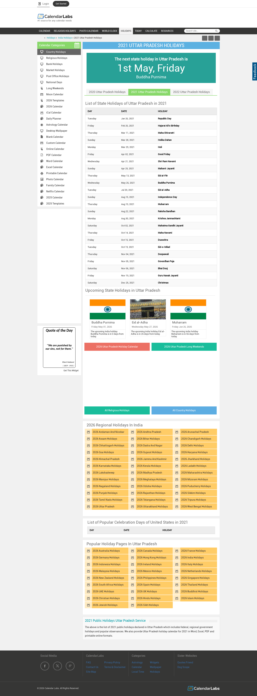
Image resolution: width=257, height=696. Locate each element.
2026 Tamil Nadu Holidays (107, 499)
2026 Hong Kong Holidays (151, 557)
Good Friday (164, 154)
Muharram (163, 204)
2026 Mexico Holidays (149, 571)
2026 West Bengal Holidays (196, 506)
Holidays (51, 38)
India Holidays (65, 38)
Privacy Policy (112, 662)
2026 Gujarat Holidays (149, 452)
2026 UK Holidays (147, 591)
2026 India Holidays (192, 557)
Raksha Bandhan (166, 211)
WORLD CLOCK (109, 30)
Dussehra (163, 240)
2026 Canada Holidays (149, 550)
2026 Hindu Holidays (148, 598)
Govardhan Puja (166, 261)
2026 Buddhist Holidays (194, 591)
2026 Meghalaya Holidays (151, 479)
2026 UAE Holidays (103, 591)
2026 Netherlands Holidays (196, 571)
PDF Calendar (54, 155)
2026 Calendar (54, 106)
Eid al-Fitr (163, 175)
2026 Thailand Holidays (194, 584)
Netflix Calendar (55, 191)
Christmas (163, 282)
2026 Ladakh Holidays (193, 465)
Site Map (91, 671)
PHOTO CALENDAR (88, 30)
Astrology (137, 662)
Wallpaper (155, 667)
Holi (160, 147)
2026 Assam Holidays (105, 438)
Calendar (137, 667)
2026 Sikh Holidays (148, 605)
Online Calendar (55, 149)
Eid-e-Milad (164, 247)
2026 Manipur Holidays (106, 479)
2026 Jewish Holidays (105, 605)
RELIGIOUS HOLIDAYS (65, 30)
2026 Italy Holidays (192, 564)
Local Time (138, 671)
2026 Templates (55, 100)
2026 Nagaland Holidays (106, 486)
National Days (54, 82)
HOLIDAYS (126, 30)
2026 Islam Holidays (192, 598)
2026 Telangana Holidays (151, 499)
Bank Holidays (54, 64)
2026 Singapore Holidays (195, 577)
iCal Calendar (53, 112)
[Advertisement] (59, 265)
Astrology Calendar (57, 124)
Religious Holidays (56, 58)
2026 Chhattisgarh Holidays (108, 445)
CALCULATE (151, 30)
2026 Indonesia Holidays (106, 564)
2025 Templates (55, 203)
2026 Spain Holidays (148, 584)
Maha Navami (165, 232)
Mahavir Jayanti (166, 168)
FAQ (88, 662)
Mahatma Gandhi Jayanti (170, 225)
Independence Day (167, 197)
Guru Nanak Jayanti (168, 275)
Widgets (154, 662)
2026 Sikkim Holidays (193, 493)
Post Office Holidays (57, 76)
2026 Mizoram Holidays (194, 479)
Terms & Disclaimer (115, 667)
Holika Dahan (165, 140)
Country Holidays (56, 51)
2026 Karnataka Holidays (107, 465)
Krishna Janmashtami (169, 218)
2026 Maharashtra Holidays (197, 472)
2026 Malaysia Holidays (106, 571)
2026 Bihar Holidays (148, 438)
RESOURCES (167, 30)
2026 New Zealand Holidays (108, 577)
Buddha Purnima (166, 182)
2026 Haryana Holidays (194, 452)
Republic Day (164, 118)
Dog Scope (183, 667)
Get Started (61, 3)
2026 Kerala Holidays (149, 465)
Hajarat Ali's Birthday (168, 125)
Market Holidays (55, 70)
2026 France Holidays (193, 550)
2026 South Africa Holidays (108, 584)
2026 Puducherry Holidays (196, 486)
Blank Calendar (54, 136)
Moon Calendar (54, 94)
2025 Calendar (54, 197)
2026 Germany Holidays (106, 557)
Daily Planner (53, 118)
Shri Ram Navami (167, 161)
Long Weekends (55, 88)
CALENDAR (44, 30)
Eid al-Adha (164, 190)
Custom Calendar (56, 142)
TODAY (138, 30)
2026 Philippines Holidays (151, 577)
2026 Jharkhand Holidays (195, 459)
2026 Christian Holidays (106, 598)
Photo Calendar (55, 179)
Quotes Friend (185, 662)
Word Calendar (54, 161)
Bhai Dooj (163, 268)
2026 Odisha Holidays (149, 486)
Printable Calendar (56, 173)
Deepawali (163, 254)
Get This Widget (71, 370)
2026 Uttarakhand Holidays (152, 506)
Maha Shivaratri (166, 132)
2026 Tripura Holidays (193, 499)
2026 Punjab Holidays (105, 493)
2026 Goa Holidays (103, 452)
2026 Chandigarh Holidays (196, 438)
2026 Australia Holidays (106, 550)
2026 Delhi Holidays (192, 445)
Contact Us (92, 667)
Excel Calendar (54, 167)
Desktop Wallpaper (56, 130)
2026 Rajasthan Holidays (151, 493)
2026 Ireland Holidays (149, 564)
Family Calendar (55, 185)
